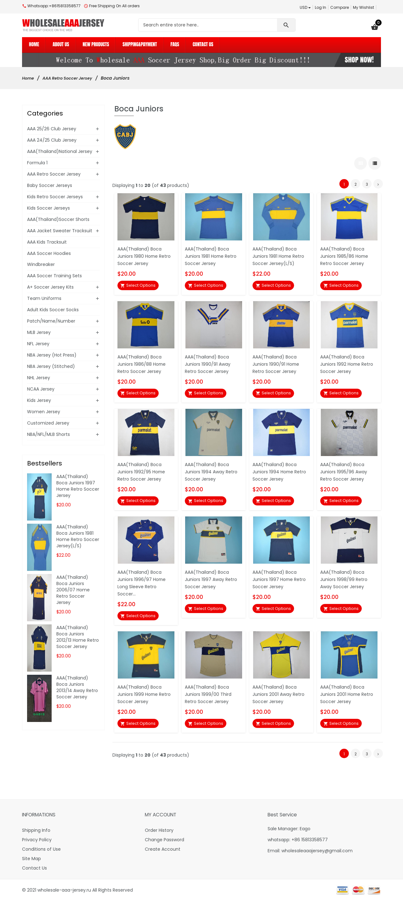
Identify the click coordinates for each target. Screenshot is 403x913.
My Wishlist (363, 7)
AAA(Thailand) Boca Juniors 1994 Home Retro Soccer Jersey (276, 475)
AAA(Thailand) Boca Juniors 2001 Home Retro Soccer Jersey (344, 703)
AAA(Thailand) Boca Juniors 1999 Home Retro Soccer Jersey (141, 703)
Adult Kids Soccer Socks (53, 310)
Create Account (162, 861)
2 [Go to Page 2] (355, 183)
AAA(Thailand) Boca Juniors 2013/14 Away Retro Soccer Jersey (77, 687)
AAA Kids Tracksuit (47, 242)
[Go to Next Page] (378, 182)
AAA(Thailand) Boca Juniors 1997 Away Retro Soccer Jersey (213, 585)
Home (29, 78)
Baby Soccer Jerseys (49, 185)
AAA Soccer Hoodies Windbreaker (49, 259)
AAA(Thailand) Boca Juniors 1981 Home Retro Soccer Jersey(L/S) (281, 254)
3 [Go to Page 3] (367, 183)
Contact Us (34, 880)
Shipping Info (36, 842)
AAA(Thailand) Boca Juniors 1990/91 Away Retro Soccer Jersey (209, 364)
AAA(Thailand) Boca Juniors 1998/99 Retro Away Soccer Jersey (345, 585)
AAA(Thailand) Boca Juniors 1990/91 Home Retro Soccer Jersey (278, 364)
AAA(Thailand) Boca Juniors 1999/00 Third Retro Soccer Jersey (209, 703)
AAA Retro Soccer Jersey (72, 78)
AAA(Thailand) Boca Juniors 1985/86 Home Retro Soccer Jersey (346, 254)
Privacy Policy (37, 852)
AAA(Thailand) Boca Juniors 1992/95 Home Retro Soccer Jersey (143, 475)
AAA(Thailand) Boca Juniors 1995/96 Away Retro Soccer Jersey (345, 475)
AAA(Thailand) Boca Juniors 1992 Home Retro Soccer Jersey (344, 364)
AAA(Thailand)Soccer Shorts (58, 219)
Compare (339, 7)
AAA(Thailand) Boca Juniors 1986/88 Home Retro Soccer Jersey (143, 364)
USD (305, 7)
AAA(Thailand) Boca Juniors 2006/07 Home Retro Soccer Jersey (73, 590)
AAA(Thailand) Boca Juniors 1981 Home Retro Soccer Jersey (213, 254)
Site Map (31, 871)
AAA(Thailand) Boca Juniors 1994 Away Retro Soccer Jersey (213, 475)
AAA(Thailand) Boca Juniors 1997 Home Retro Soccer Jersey (276, 585)
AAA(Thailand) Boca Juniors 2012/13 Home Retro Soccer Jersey (77, 637)
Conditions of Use (41, 861)
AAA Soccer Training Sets (54, 276)
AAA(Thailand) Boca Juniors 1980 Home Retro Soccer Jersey (141, 254)
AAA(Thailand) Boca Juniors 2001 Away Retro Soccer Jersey (281, 703)
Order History (159, 842)
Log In (320, 7)
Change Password (164, 852)
